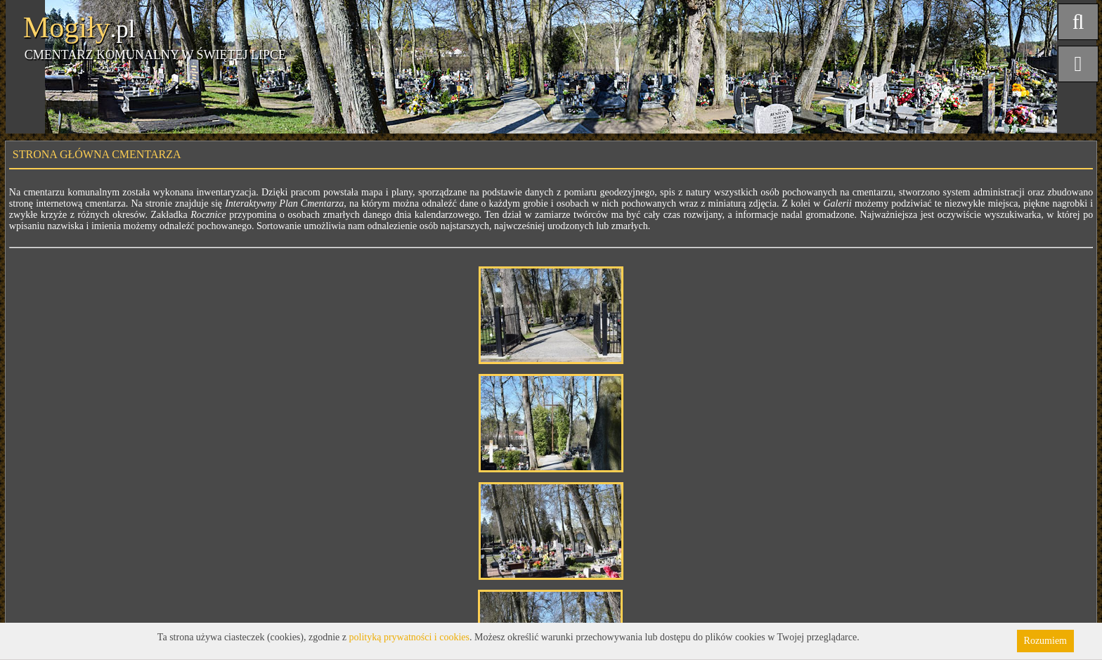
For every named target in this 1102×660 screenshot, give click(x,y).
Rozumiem (1045, 640)
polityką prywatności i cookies (409, 637)
